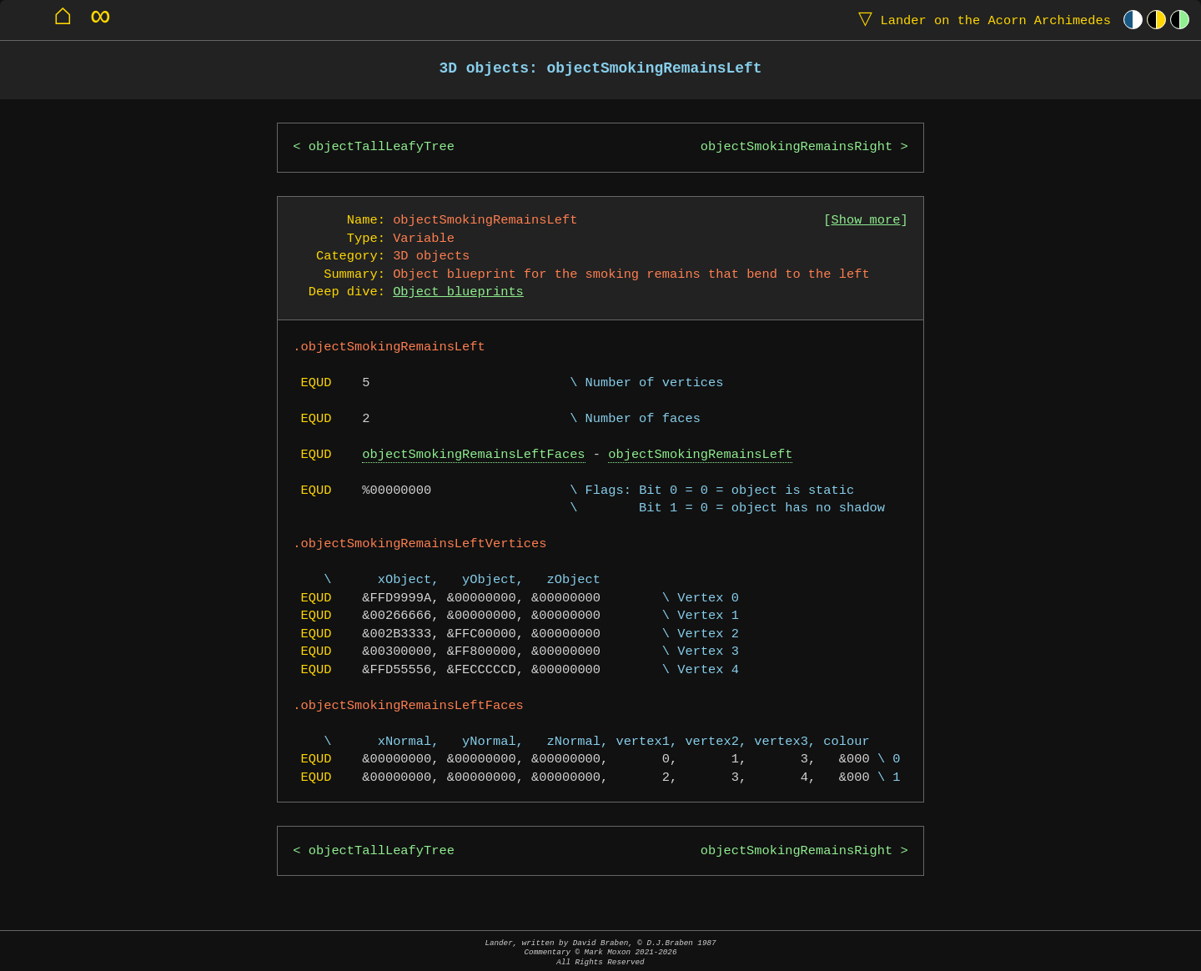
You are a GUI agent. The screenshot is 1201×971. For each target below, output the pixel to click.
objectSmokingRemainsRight (796, 147)
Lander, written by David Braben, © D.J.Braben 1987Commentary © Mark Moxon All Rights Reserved (600, 952)
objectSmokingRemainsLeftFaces (473, 455)
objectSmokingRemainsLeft (700, 455)
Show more (866, 220)
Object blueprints (458, 292)
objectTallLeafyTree (382, 147)
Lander (981, 19)
